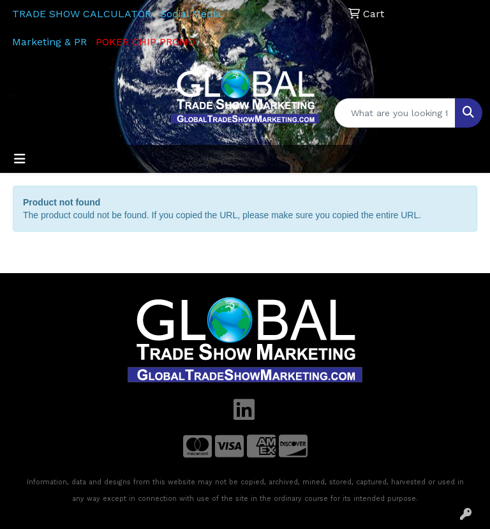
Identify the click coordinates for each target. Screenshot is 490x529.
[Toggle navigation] (19, 159)
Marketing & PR (49, 42)
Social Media (190, 14)
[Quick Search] (395, 113)
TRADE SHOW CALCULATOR (81, 14)
